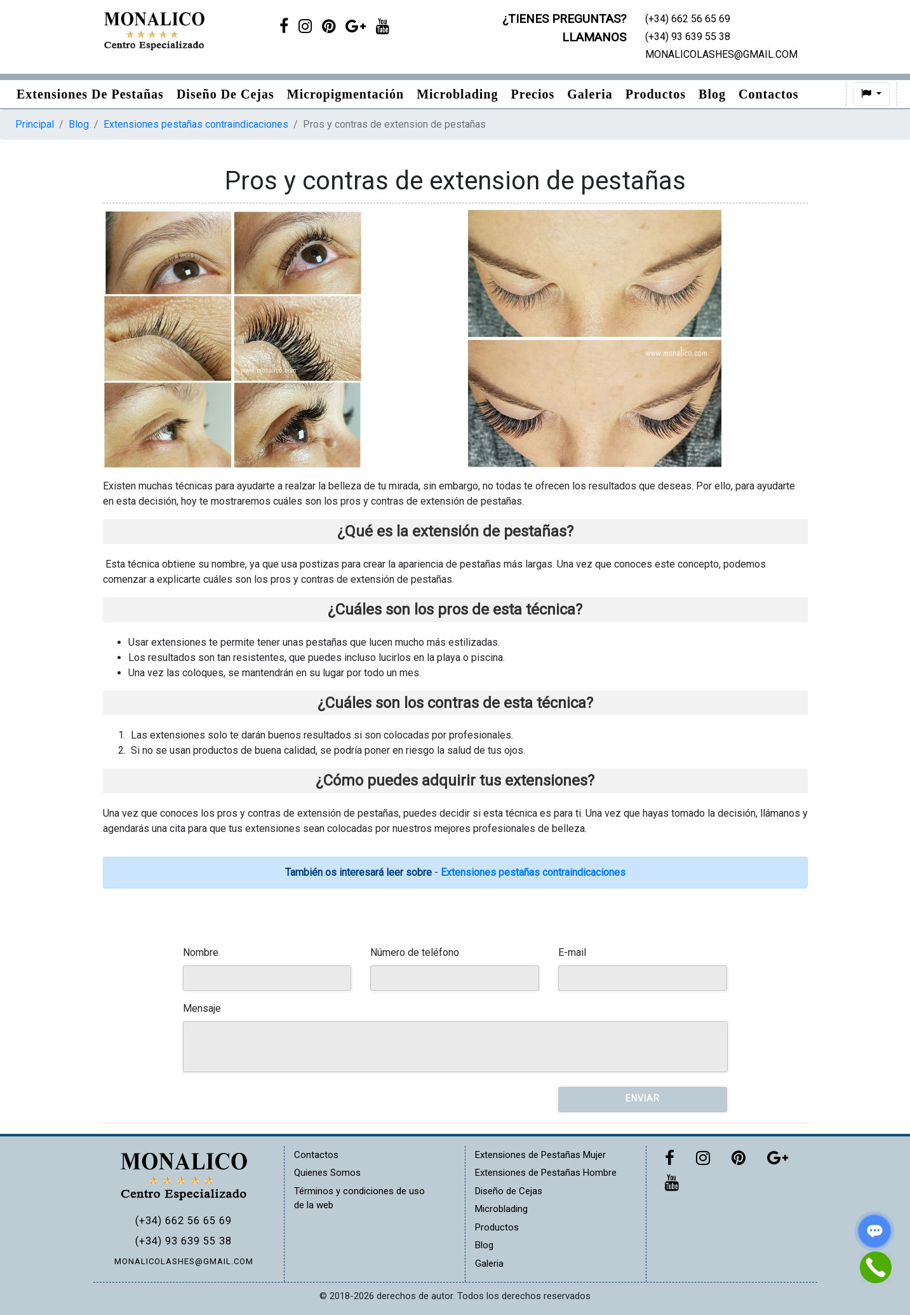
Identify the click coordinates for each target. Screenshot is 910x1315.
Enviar (643, 1098)
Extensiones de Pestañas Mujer (540, 1155)
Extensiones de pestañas (90, 94)
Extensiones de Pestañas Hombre (546, 1172)
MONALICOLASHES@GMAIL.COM (183, 1261)
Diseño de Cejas (225, 94)
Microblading (457, 94)
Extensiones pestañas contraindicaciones (196, 124)
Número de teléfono (414, 952)
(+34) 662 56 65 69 (183, 1221)
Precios (532, 94)
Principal (34, 124)
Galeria (589, 94)
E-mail (572, 952)
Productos (656, 94)
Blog (712, 94)
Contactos (769, 94)
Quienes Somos (327, 1172)
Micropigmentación (345, 94)
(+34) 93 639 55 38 (183, 1241)
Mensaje (202, 1008)
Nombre (200, 952)
